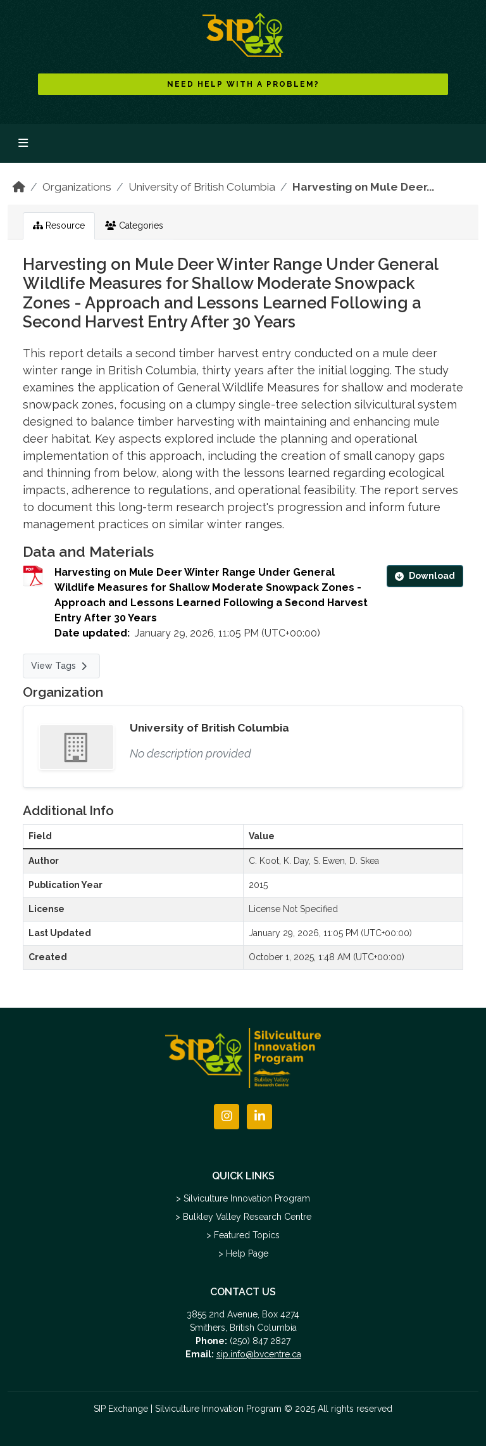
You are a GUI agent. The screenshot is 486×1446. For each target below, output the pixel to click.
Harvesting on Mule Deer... (363, 187)
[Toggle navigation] (23, 143)
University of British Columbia (201, 187)
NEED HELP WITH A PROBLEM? (243, 84)
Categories (134, 225)
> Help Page (243, 1253)
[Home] (19, 187)
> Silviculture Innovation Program (243, 1198)
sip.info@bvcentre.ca (258, 1354)
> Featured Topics (243, 1235)
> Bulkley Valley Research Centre (243, 1217)
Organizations (76, 187)
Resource (59, 225)
